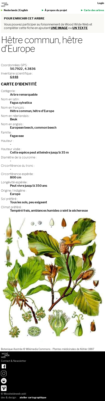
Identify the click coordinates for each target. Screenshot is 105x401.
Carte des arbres (94, 10)
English (23, 10)
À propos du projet (56, 10)
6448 (14, 77)
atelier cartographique (33, 397)
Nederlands (11, 10)
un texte (80, 28)
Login (100, 3)
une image (59, 28)
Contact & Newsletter (13, 361)
